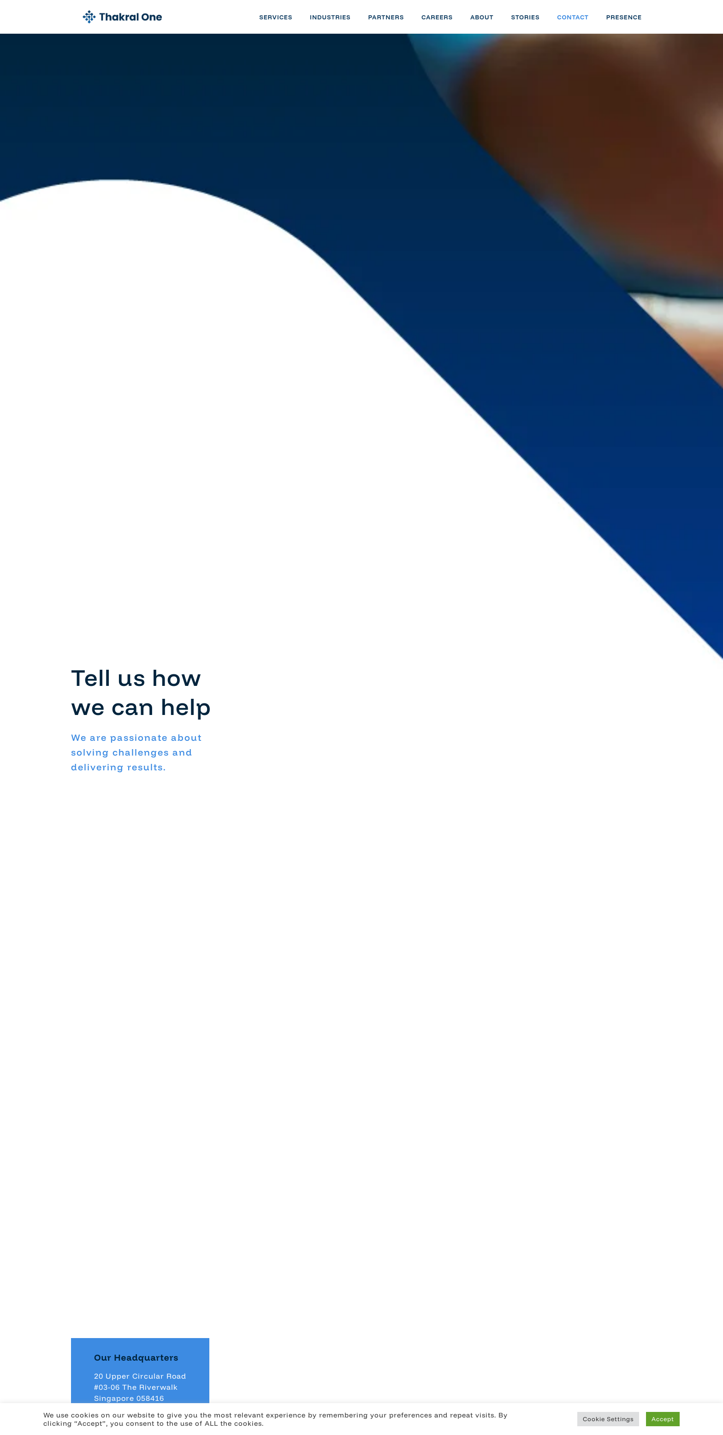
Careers (447, 22)
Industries (340, 22)
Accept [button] (663, 1419)
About (492, 22)
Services (286, 22)
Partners (397, 22)
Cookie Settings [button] (608, 1419)
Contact (583, 22)
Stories (536, 22)
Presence (634, 22)
